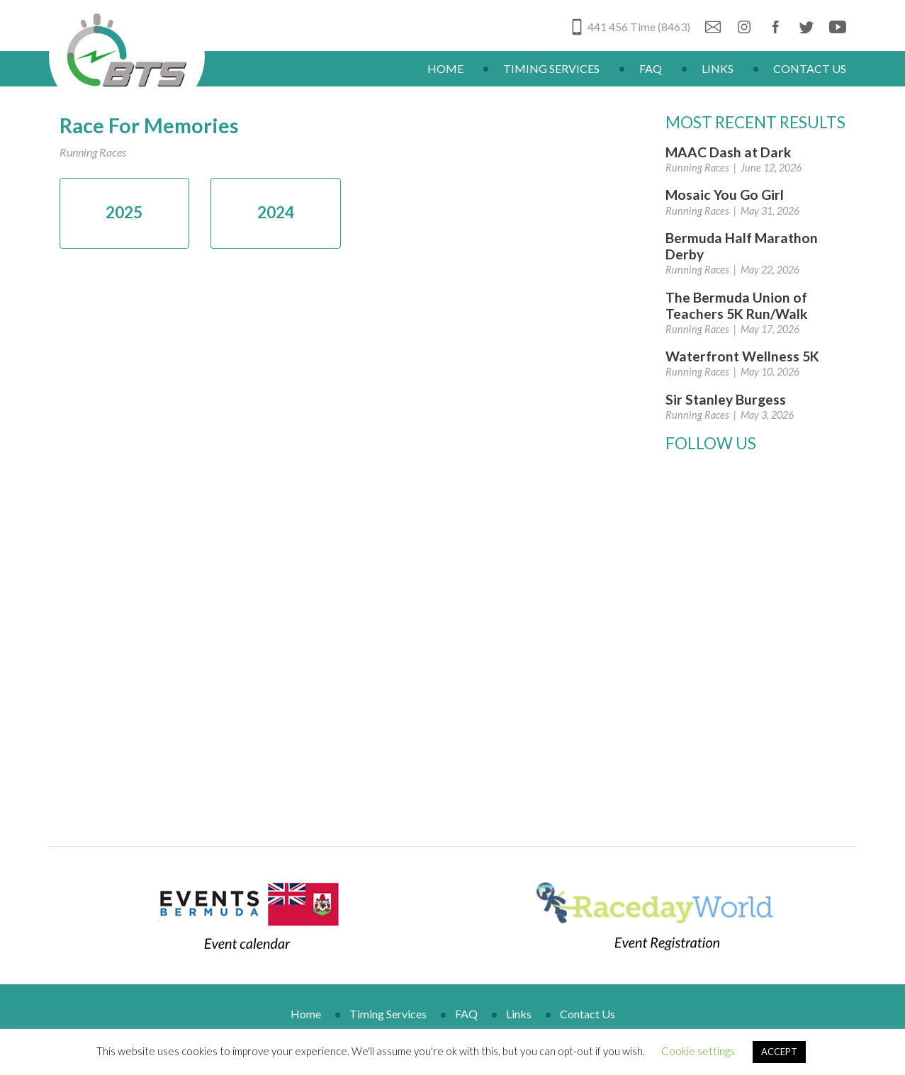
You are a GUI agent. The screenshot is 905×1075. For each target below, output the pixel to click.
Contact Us (809, 68)
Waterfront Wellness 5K (742, 356)
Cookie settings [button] (698, 1051)
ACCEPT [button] (779, 1051)
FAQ (650, 68)
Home (445, 68)
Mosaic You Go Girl (724, 194)
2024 (275, 212)
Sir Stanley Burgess (725, 399)
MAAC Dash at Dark (728, 152)
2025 (124, 212)
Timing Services (551, 68)
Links (717, 68)
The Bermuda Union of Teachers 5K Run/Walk (736, 305)
